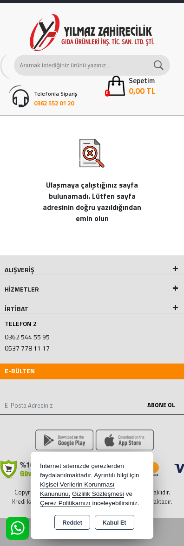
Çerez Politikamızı (65, 503)
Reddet (72, 523)
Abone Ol (161, 405)
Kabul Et (114, 523)
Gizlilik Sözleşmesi (98, 493)
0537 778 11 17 (27, 348)
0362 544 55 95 (27, 337)
